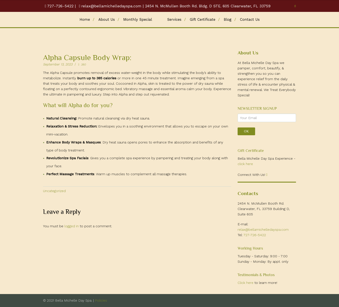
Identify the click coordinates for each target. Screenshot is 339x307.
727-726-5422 (60, 6)
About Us (106, 19)
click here (245, 164)
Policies (100, 300)
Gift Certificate (202, 19)
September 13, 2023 (57, 64)
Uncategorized (54, 191)
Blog (228, 19)
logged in (71, 226)
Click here (246, 283)
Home (85, 19)
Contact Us (250, 19)
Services (174, 19)
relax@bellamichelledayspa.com (110, 6)
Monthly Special (137, 19)
